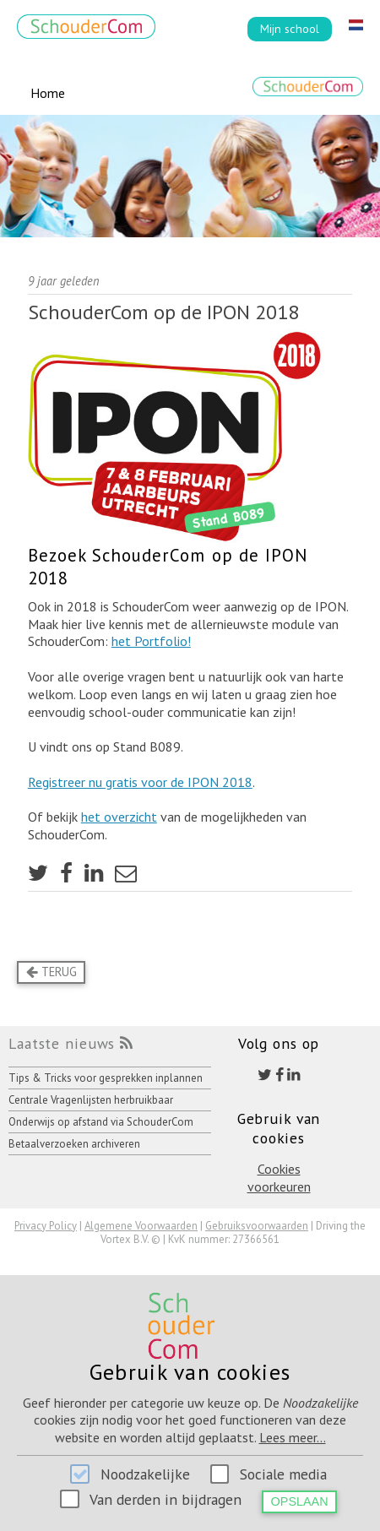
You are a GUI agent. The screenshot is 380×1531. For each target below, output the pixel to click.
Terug (51, 972)
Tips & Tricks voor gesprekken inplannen (105, 1078)
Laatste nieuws (61, 1043)
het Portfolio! (151, 640)
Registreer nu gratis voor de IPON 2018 (140, 782)
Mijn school (289, 28)
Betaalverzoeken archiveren (74, 1144)
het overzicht (119, 816)
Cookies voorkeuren (279, 1177)
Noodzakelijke (145, 1474)
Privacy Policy (45, 1226)
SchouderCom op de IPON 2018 (163, 312)
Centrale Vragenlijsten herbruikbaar (90, 1100)
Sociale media (283, 1474)
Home (47, 92)
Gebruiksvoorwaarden (256, 1226)
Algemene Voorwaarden (141, 1226)
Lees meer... (292, 1437)
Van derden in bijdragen (166, 1499)
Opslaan (299, 1501)
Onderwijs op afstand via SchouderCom (100, 1122)
